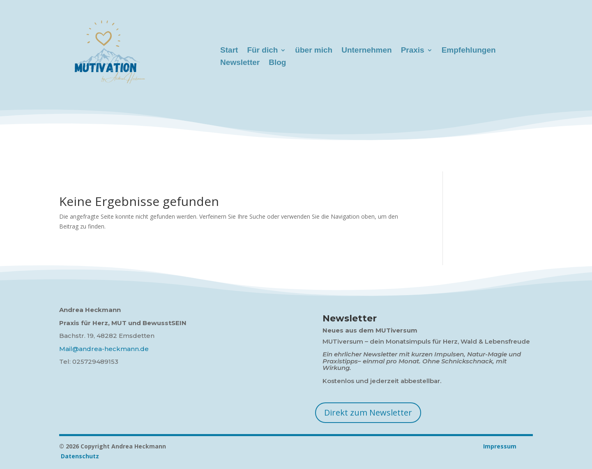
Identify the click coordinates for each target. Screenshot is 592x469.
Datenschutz (80, 456)
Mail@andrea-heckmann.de (104, 349)
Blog (277, 63)
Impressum (365, 446)
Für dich (262, 50)
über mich (313, 50)
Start (229, 50)
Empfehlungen (469, 50)
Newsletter (240, 63)
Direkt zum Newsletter (368, 412)
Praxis (412, 50)
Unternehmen (366, 50)
